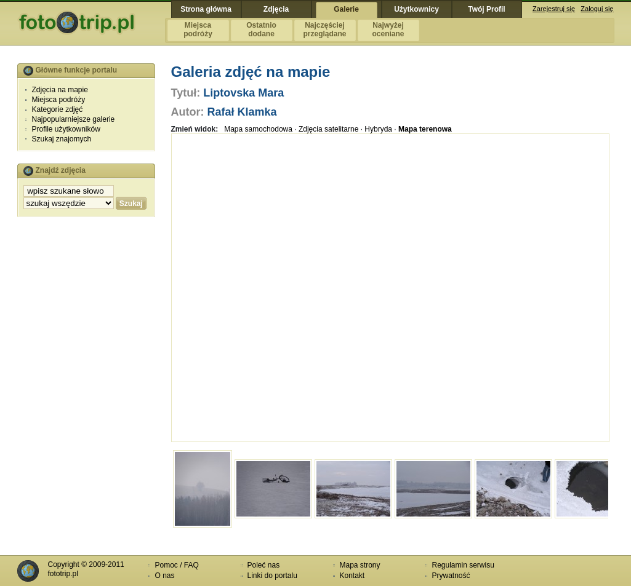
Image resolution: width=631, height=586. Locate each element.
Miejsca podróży (59, 99)
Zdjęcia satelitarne (328, 129)
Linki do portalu (272, 575)
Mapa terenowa (425, 129)
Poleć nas (263, 565)
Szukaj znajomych (62, 139)
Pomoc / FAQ (177, 565)
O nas (165, 575)
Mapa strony (360, 565)
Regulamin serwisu (463, 565)
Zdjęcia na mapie (60, 89)
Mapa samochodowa (258, 129)
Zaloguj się (597, 8)
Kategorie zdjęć (57, 109)
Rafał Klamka (242, 112)
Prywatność (451, 575)
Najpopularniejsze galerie (73, 119)
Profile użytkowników (66, 129)
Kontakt (352, 575)
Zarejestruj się (554, 8)
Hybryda (378, 129)
